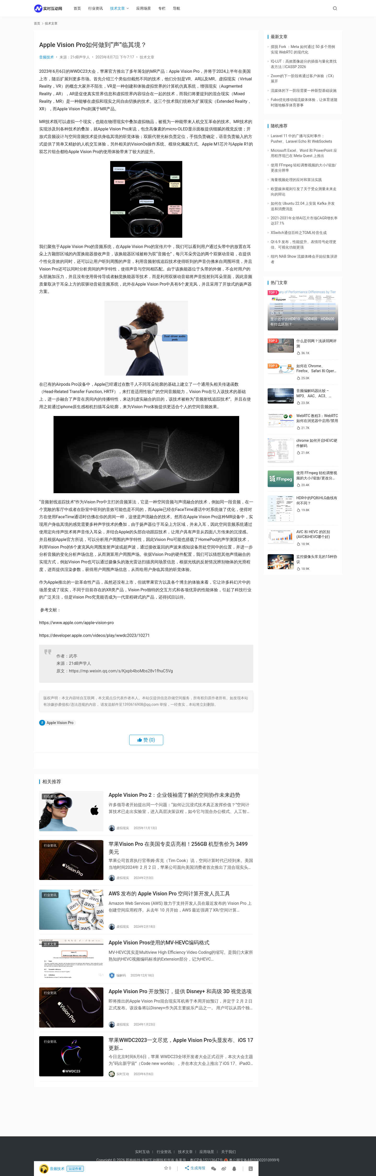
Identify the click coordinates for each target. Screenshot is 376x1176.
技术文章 (120, 8)
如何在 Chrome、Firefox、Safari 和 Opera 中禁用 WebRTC (316, 371)
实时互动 (142, 1152)
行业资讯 (98, 8)
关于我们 (228, 1152)
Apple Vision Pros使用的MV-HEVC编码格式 (159, 949)
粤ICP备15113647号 (206, 1160)
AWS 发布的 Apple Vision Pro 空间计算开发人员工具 (169, 898)
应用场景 (146, 8)
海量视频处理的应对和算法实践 (296, 180)
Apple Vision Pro (60, 723)
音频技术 (46, 57)
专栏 (164, 8)
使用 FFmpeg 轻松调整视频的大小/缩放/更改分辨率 (316, 478)
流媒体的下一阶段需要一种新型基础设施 (304, 90)
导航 (179, 8)
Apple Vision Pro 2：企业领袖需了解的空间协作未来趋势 (174, 796)
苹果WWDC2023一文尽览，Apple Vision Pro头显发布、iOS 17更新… (181, 1055)
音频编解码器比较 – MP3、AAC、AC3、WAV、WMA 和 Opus (313, 396)
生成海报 (195, 1168)
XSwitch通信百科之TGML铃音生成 (299, 233)
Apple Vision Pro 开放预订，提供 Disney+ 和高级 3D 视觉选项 (180, 1000)
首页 (80, 8)
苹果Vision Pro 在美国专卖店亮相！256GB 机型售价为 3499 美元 (178, 851)
